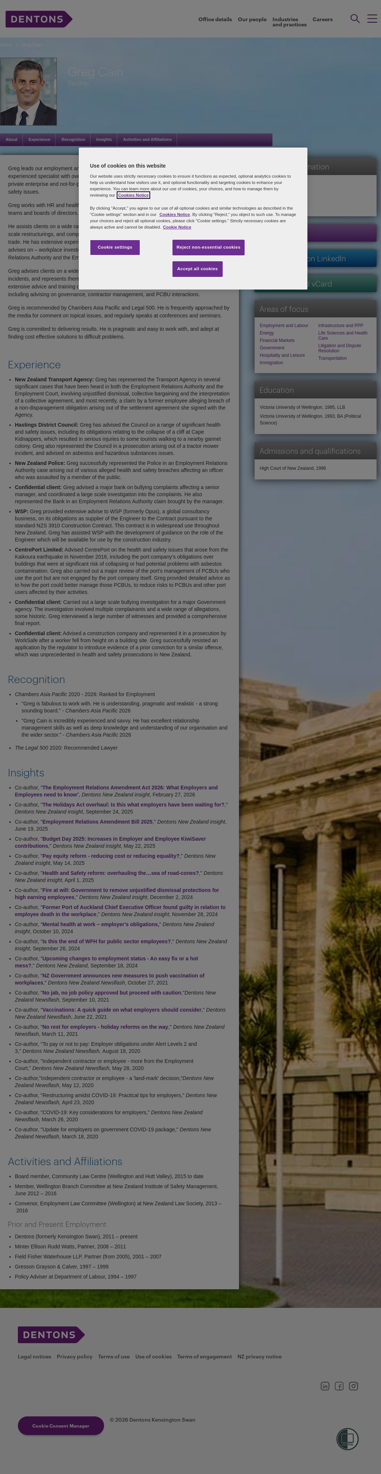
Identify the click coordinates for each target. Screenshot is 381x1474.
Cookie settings (115, 247)
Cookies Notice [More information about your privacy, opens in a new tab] (133, 195)
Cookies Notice (174, 214)
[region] (193, 219)
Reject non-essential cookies (208, 247)
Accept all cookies (197, 268)
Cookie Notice (177, 227)
